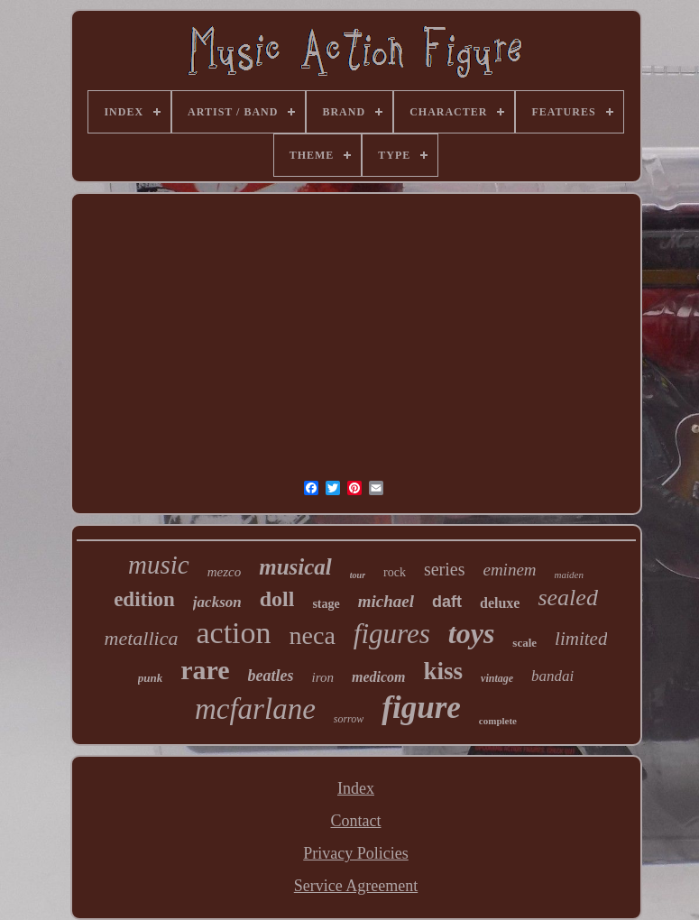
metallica (142, 638)
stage (325, 604)
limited (581, 638)
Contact (355, 821)
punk (150, 678)
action (233, 632)
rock (394, 572)
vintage (497, 678)
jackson (217, 602)
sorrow (349, 719)
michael (386, 601)
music (158, 564)
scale (524, 642)
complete (498, 720)
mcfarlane (255, 709)
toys (471, 633)
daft (447, 602)
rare (204, 670)
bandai (552, 676)
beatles (271, 676)
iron (323, 677)
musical (295, 567)
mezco (224, 572)
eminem (509, 569)
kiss (444, 671)
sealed (567, 597)
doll (277, 599)
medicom (379, 677)
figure (421, 707)
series (444, 569)
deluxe (500, 603)
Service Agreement (356, 886)
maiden (569, 574)
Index (355, 788)
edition (144, 599)
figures (392, 633)
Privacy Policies (355, 853)
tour (357, 575)
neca (313, 635)
